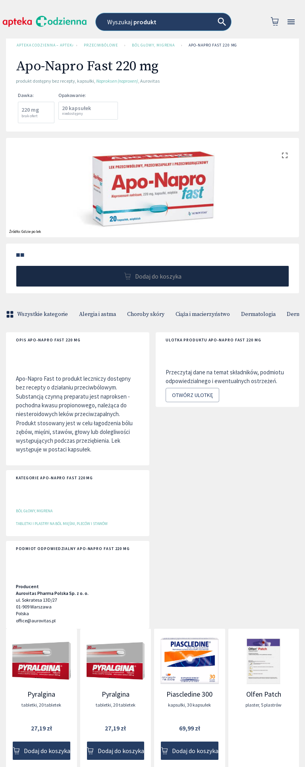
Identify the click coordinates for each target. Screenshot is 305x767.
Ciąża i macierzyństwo (203, 314)
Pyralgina (41, 694)
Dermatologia (258, 314)
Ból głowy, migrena (153, 45)
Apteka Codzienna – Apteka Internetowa (43, 45)
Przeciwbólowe (101, 45)
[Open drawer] (291, 22)
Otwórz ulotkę (192, 395)
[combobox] (163, 22)
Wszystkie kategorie (38, 314)
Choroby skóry (145, 314)
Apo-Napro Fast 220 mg (212, 45)
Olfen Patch (263, 694)
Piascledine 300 (189, 694)
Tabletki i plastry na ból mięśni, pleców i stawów (62, 523)
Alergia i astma (97, 314)
